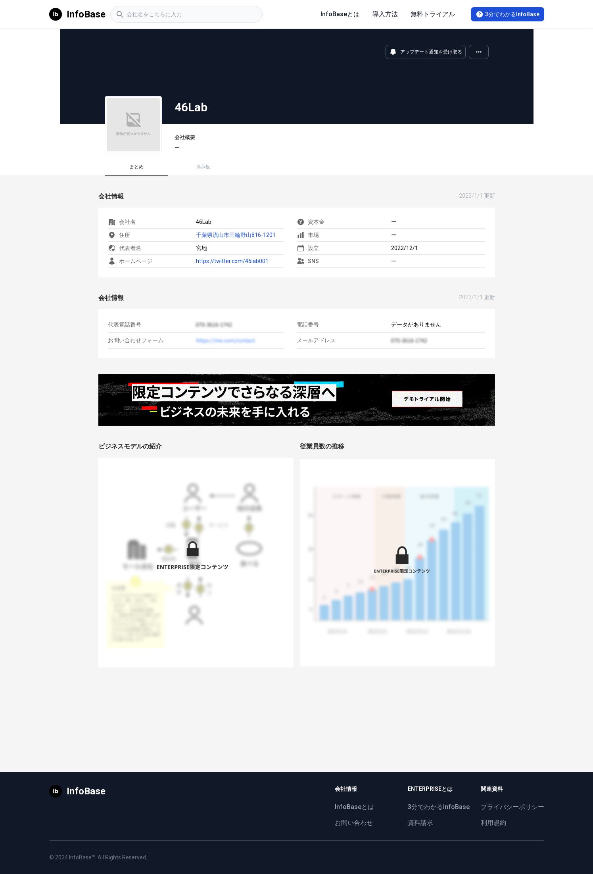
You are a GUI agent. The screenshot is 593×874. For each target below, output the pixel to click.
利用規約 (493, 822)
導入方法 (385, 14)
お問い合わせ (354, 822)
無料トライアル (433, 14)
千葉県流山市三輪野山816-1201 (236, 235)
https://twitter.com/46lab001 (232, 261)
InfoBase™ (82, 857)
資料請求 (420, 822)
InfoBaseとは (340, 14)
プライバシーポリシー (512, 807)
